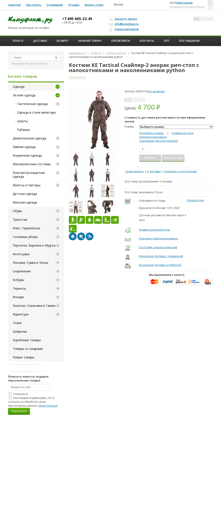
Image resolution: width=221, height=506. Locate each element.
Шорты (22, 121)
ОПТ (166, 41)
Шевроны (20, 331)
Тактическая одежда (32, 104)
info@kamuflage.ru (124, 24)
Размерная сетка (182, 133)
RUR (196, 18)
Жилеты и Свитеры (26, 185)
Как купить (33, 5)
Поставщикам (189, 41)
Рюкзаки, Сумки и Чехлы (30, 263)
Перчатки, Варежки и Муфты (34, 245)
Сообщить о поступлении (180, 171)
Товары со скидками (28, 349)
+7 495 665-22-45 (77, 19)
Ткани (17, 323)
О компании (55, 5)
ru (210, 2)
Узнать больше (48, 405)
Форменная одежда (27, 155)
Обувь (17, 211)
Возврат (63, 41)
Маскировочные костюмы (32, 164)
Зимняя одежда (24, 147)
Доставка (40, 41)
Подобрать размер (151, 133)
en (210, 7)
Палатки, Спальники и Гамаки (34, 306)
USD (203, 18)
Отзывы (73, 5)
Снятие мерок (120, 41)
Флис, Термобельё (26, 228)
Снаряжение (22, 271)
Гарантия (14, 5)
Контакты (147, 41)
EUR (210, 18)
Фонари (18, 297)
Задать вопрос (134, 171)
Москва (118, 4)
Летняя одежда (24, 95)
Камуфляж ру (77, 53)
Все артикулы (156, 91)
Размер (129, 126)
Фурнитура (20, 314)
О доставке (154, 171)
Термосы (19, 288)
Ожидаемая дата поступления (158, 141)
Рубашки (23, 130)
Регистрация (184, 3)
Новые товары (23, 357)
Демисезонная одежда (29, 138)
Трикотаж (20, 220)
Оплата (18, 41)
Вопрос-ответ (94, 5)
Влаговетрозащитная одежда (29, 175)
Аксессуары (21, 254)
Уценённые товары (27, 340)
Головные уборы (25, 237)
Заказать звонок (123, 19)
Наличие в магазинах (153, 137)
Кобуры (18, 280)
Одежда (18, 87)
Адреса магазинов (124, 29)
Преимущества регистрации (187, 6)
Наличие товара (89, 41)
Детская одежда (25, 194)
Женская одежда (25, 202)
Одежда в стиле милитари (36, 112)
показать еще (195, 200)
